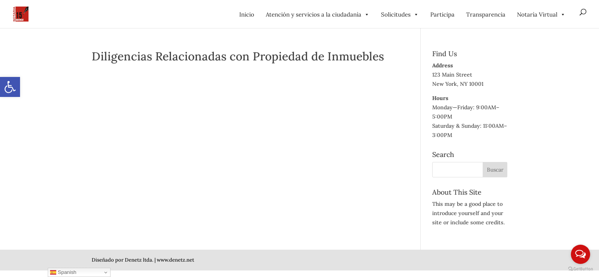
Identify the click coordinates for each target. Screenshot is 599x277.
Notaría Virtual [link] (541, 14)
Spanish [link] (63, 272)
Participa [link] (442, 14)
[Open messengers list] (580, 254)
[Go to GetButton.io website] (580, 269)
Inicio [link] (246, 14)
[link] (10, 87)
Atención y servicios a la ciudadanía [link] (317, 14)
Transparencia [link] (485, 14)
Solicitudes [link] (400, 14)
